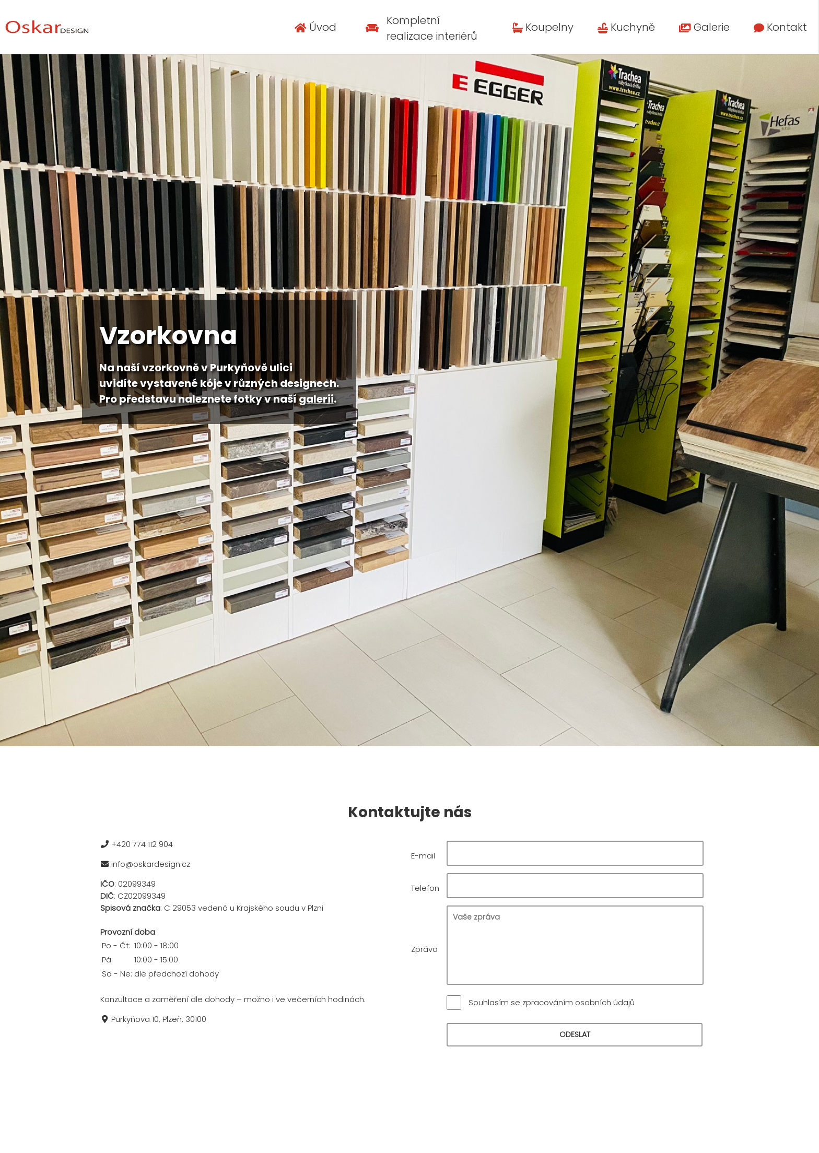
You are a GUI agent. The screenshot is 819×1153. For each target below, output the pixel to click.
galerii (316, 399)
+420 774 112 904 (135, 844)
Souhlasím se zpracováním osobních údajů (552, 1002)
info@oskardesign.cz (144, 863)
